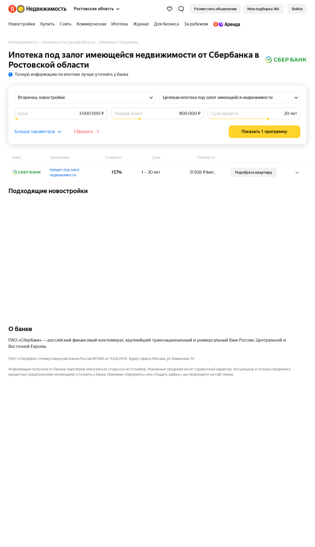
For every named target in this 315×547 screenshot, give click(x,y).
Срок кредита (224, 113)
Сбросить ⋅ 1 (86, 131)
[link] (297, 9)
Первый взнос (128, 113)
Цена (23, 113)
